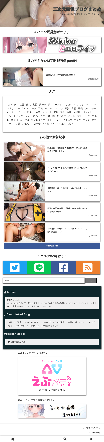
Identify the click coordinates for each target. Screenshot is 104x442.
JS (48, 116)
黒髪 (80, 108)
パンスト (87, 112)
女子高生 (61, 116)
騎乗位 (14, 120)
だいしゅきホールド (41, 120)
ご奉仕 (37, 123)
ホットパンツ (31, 116)
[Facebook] (63, 267)
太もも (80, 104)
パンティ (49, 108)
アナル (67, 104)
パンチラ (31, 108)
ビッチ (86, 116)
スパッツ (18, 116)
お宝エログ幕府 (14, 322)
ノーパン (20, 108)
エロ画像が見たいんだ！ (76, 322)
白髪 (74, 108)
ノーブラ (57, 104)
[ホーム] (13, 439)
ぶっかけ (24, 120)
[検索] (91, 280)
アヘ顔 (46, 123)
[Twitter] (15, 267)
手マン (86, 120)
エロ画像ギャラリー (49, 326)
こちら (32, 306)
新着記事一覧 (52, 246)
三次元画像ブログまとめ (77, 8)
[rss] (88, 267)
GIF (53, 123)
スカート (47, 112)
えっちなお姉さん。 (31, 322)
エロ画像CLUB (33, 326)
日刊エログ (20, 326)
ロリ (42, 116)
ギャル (71, 116)
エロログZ (46, 322)
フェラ (57, 120)
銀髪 (67, 108)
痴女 (79, 116)
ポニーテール (18, 112)
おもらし (27, 123)
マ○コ (89, 104)
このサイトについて (91, 428)
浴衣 (62, 112)
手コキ (77, 120)
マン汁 (17, 123)
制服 (69, 112)
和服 (56, 112)
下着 (40, 108)
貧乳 (28, 104)
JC (53, 116)
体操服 (77, 112)
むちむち (61, 123)
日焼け (30, 112)
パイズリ (67, 120)
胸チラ (42, 104)
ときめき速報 (58, 322)
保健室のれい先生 (16, 342)
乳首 (35, 104)
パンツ (59, 108)
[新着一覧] (39, 439)
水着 (38, 112)
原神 (70, 123)
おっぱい (12, 104)
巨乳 (22, 104)
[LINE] (39, 267)
